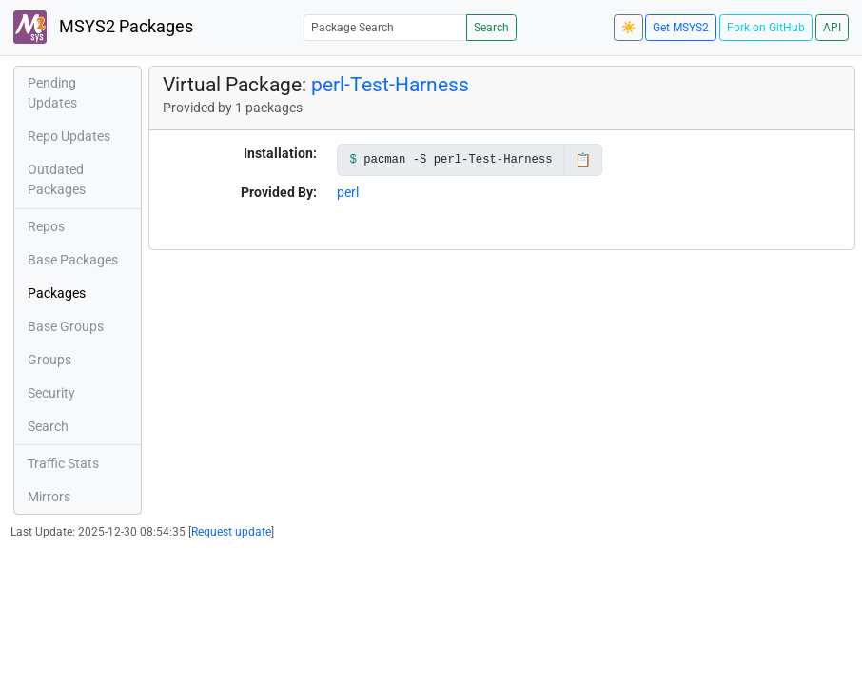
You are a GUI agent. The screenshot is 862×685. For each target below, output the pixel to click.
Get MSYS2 (681, 27)
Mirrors (49, 496)
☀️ (628, 27)
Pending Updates (52, 92)
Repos (46, 226)
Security (51, 393)
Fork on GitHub (766, 27)
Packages (57, 293)
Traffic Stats (63, 463)
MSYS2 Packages (103, 27)
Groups (49, 359)
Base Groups (66, 326)
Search (491, 27)
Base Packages (73, 259)
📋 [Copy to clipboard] (583, 159)
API (832, 27)
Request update (231, 531)
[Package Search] (385, 27)
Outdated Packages (57, 179)
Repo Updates (69, 136)
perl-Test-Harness (390, 84)
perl (348, 192)
